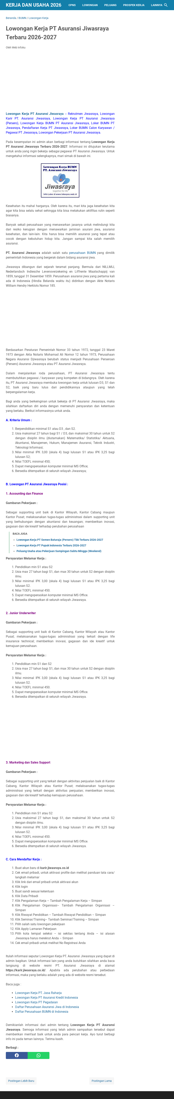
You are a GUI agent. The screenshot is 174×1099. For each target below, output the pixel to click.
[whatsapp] (38, 1055)
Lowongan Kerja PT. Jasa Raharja (38, 993)
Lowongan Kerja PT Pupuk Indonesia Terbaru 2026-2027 (51, 545)
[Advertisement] (60, 81)
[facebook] (17, 1055)
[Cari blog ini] (165, 5)
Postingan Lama (102, 1080)
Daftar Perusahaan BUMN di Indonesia (41, 1011)
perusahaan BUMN (82, 253)
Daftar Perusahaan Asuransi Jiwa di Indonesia (47, 1007)
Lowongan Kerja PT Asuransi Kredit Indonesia (46, 997)
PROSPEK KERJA (133, 5)
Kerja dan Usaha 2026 (33, 5)
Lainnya (156, 5)
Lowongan (90, 5)
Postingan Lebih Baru (21, 1080)
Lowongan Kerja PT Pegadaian (36, 1002)
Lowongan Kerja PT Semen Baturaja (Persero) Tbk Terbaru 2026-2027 (60, 539)
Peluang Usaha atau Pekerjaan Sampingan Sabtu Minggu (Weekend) (59, 551)
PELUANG (110, 5)
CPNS (72, 5)
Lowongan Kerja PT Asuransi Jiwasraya (35, 114)
